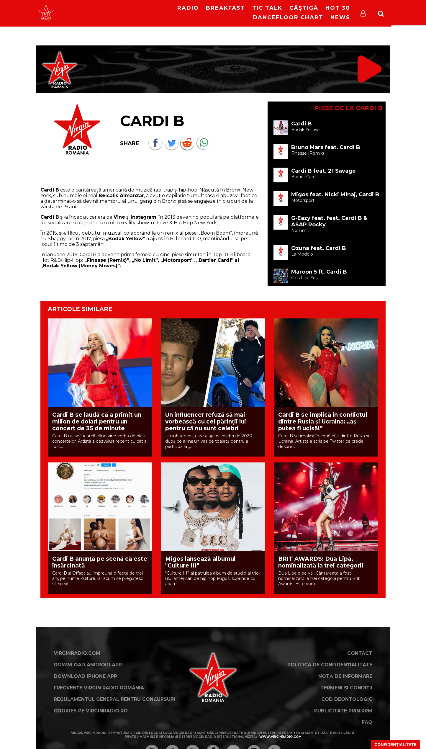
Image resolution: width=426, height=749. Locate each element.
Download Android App (88, 665)
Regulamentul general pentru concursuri (114, 699)
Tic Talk (267, 8)
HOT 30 (337, 8)
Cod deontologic (346, 699)
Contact (359, 653)
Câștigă (303, 8)
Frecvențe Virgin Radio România (99, 688)
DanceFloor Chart (288, 17)
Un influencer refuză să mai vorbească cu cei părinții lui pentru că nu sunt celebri (205, 421)
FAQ (367, 722)
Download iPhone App (85, 676)
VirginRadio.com (77, 653)
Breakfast (225, 8)
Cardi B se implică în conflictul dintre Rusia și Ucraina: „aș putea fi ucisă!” (322, 421)
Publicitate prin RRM (343, 711)
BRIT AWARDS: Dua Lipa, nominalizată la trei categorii (320, 562)
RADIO (188, 8)
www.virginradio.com (280, 737)
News (340, 17)
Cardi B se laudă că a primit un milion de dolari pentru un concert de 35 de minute (96, 421)
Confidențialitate (395, 744)
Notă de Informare (345, 676)
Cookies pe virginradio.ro (91, 711)
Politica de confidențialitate (329, 665)
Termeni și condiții (346, 688)
